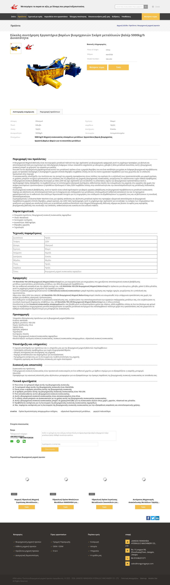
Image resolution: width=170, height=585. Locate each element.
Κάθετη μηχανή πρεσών (24, 546)
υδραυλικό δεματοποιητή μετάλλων (75, 411)
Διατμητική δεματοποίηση (26, 555)
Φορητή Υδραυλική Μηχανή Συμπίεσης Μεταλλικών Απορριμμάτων (26, 502)
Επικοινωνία (50, 449)
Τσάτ (118, 67)
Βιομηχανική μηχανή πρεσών (27, 542)
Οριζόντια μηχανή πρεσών (26, 551)
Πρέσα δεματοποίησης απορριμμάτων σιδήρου (38, 411)
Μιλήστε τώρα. (150, 16)
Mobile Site (152, 578)
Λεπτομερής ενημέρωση (23, 112)
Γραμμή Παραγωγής (60, 542)
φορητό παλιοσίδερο (102, 411)
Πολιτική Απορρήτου (129, 578)
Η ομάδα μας (95, 555)
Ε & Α (54, 551)
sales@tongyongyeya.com (139, 563)
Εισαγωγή (93, 542)
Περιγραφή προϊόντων (50, 112)
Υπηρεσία (93, 551)
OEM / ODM (57, 546)
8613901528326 (26, 437)
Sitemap (143, 578)
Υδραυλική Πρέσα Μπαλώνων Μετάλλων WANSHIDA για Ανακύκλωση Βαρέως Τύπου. (65, 502)
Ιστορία (92, 546)
